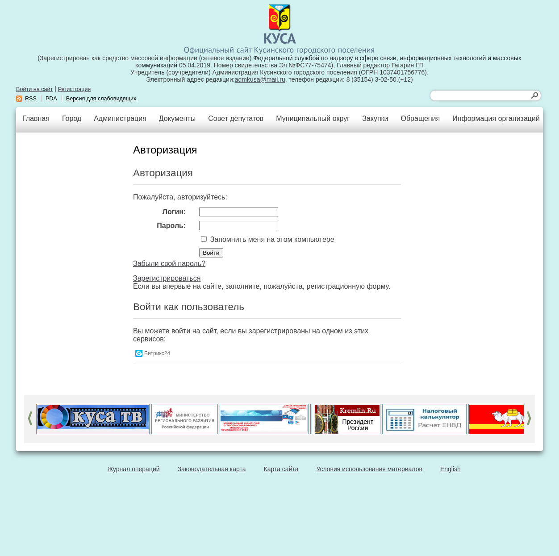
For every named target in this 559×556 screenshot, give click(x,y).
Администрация (120, 118)
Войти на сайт (34, 89)
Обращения (420, 118)
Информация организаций (496, 118)
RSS (31, 98)
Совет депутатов (235, 118)
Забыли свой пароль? (169, 263)
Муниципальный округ (313, 118)
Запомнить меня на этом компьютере (271, 239)
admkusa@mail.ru (260, 79)
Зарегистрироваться (166, 278)
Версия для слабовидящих (101, 98)
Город (71, 118)
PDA (51, 98)
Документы (177, 118)
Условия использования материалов (369, 469)
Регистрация (74, 89)
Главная (36, 118)
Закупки (375, 118)
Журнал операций (133, 469)
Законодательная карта (212, 469)
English (450, 469)
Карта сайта (281, 469)
